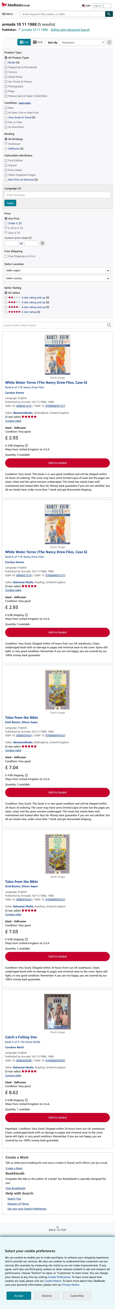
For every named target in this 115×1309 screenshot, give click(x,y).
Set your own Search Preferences (26, 1208)
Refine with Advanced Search (70, 30)
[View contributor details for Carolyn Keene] (14, 392)
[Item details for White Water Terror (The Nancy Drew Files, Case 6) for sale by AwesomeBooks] (57, 355)
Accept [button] (18, 1295)
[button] (109, 325)
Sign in (97, 5)
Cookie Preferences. (59, 1277)
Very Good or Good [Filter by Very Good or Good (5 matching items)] (19, 117)
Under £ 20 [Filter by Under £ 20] (13, 223)
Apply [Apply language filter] (10, 202)
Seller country (14, 278)
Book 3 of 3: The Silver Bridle (22, 1041)
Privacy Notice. (71, 1284)
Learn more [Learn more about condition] (25, 102)
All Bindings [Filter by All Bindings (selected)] (13, 139)
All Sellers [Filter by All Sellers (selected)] (14, 292)
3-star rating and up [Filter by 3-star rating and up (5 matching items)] (28, 302)
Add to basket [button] (57, 463)
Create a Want (14, 1168)
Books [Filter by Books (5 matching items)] (11, 62)
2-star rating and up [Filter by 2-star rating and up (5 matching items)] (28, 297)
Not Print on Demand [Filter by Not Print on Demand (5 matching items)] (21, 179)
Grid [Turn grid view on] (37, 42)
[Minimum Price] (11, 243)
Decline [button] (47, 1295)
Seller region (13, 270)
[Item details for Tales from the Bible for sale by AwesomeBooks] (57, 690)
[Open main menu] (8, 14)
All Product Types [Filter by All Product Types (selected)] (17, 57)
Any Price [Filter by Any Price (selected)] (12, 218)
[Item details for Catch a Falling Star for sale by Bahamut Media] (57, 1012)
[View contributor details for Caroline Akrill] (14, 1047)
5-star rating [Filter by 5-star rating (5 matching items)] (24, 312)
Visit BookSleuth (15, 1188)
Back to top (57, 1230)
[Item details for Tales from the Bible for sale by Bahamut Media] (57, 854)
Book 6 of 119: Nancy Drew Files (24, 387)
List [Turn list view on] (24, 42)
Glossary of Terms (18, 1203)
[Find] (109, 14)
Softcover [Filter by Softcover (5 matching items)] (13, 148)
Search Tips (14, 1198)
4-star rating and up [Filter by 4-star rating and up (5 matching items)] (28, 307)
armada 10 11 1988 (35, 30)
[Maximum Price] (31, 243)
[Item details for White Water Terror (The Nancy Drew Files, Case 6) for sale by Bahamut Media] (57, 524)
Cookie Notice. (53, 1280)
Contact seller (13, 420)
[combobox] (62, 14)
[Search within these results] (57, 325)
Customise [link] (77, 1295)
